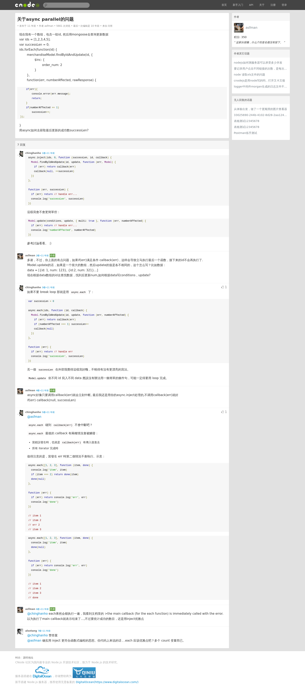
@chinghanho (37, 613)
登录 (284, 4)
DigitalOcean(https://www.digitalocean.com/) (107, 682)
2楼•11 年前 (42, 255)
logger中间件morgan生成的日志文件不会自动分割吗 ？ (261, 86)
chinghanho (33, 153)
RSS (17, 657)
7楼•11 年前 (44, 631)
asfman (251, 27)
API (251, 4)
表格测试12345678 (246, 121)
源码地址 (28, 657)
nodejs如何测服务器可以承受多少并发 (258, 62)
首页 (224, 4)
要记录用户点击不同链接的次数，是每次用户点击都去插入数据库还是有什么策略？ (261, 68)
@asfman (34, 417)
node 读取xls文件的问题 (249, 74)
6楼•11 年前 (42, 609)
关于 (261, 4)
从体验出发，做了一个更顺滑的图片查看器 (260, 109)
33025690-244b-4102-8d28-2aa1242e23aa (261, 115)
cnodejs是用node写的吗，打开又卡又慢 (259, 80)
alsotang (31, 630)
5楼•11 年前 (48, 412)
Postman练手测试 (245, 133)
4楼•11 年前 (42, 390)
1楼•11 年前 (48, 153)
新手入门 (238, 4)
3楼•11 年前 (48, 287)
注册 (273, 4)
